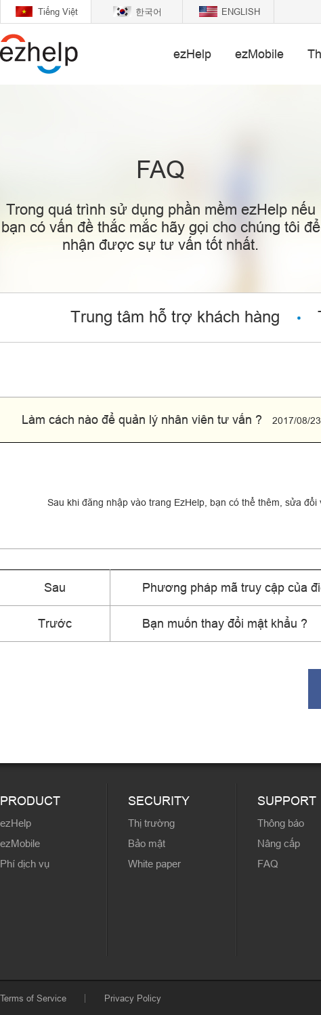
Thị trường (151, 823)
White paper (154, 863)
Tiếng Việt (58, 11)
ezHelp (192, 54)
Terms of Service (33, 998)
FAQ (267, 863)
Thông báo (280, 823)
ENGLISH (240, 11)
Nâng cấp (278, 843)
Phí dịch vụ (24, 863)
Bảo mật (146, 843)
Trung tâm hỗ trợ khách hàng (175, 317)
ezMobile (259, 54)
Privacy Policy (132, 998)
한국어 (148, 11)
